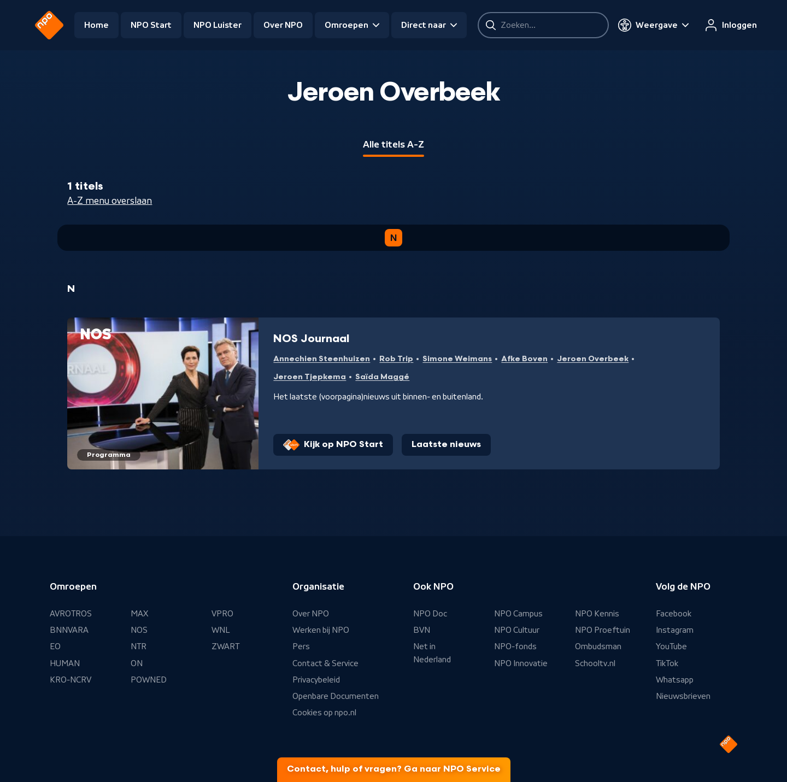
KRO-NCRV (70, 679)
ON (137, 663)
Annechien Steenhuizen (321, 358)
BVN (421, 630)
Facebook (673, 613)
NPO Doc (430, 613)
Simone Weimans (457, 358)
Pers (301, 646)
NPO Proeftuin (602, 630)
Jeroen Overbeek (593, 358)
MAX (139, 613)
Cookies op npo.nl (324, 712)
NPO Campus (518, 613)
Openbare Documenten (335, 696)
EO (55, 646)
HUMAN (65, 663)
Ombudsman (598, 646)
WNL (221, 630)
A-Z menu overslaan (109, 200)
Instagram (675, 630)
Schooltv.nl (595, 663)
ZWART (225, 646)
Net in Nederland (432, 653)
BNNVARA (69, 630)
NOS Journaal (311, 338)
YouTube (671, 646)
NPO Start (151, 25)
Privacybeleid (316, 679)
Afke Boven (524, 358)
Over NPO (283, 25)
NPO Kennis (597, 613)
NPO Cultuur (516, 630)
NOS (139, 630)
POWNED (149, 679)
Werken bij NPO (320, 630)
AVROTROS (71, 613)
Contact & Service (325, 663)
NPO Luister (217, 25)
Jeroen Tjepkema (309, 376)
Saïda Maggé (382, 376)
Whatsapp (675, 679)
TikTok (667, 663)
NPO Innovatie (521, 663)
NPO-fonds (515, 646)
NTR (138, 646)
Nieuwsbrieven (683, 696)
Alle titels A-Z (393, 144)
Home (96, 25)
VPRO (222, 613)
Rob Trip (396, 358)
